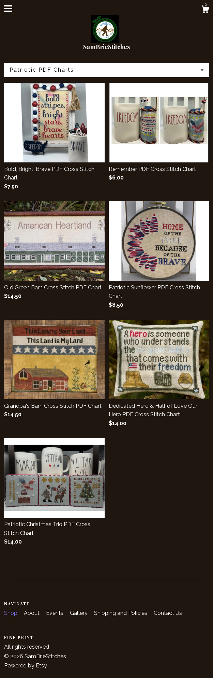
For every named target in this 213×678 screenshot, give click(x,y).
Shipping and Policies (121, 613)
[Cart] (205, 10)
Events (55, 613)
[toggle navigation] (8, 8)
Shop (11, 613)
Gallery (79, 613)
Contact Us (168, 613)
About (32, 613)
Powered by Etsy (25, 665)
